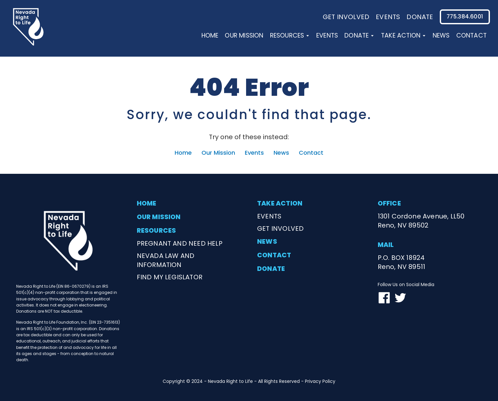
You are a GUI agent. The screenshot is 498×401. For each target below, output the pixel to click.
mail (386, 244)
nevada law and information (166, 260)
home (147, 203)
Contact (471, 35)
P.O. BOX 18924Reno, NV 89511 (402, 262)
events (388, 16)
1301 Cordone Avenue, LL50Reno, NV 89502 (421, 221)
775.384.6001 (465, 16)
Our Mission (244, 35)
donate (419, 16)
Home (210, 35)
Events (327, 35)
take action (279, 203)
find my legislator (170, 277)
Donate (359, 35)
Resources (290, 35)
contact (274, 255)
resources (156, 230)
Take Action (403, 35)
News (441, 35)
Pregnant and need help (179, 243)
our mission (159, 216)
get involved (280, 228)
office (389, 203)
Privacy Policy (320, 381)
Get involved (346, 16)
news (267, 241)
